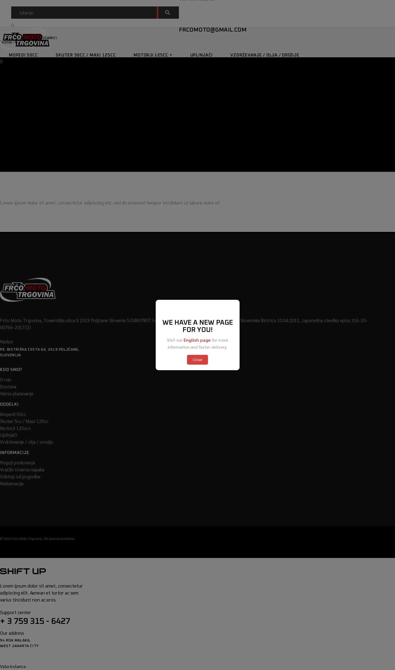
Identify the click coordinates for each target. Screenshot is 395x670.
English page (197, 340)
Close (197, 360)
